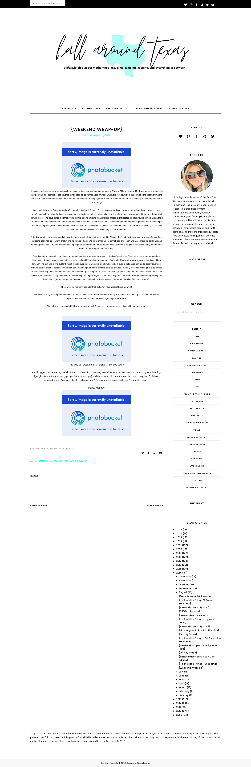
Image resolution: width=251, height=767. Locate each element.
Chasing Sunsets (196, 365)
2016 (178, 564)
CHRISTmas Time (197, 351)
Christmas (197, 372)
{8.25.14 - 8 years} (189, 611)
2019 (178, 553)
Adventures (196, 343)
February (184, 691)
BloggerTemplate (143, 763)
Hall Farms (197, 401)
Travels (196, 451)
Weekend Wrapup (78, 461)
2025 (196, 336)
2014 (179, 572)
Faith (197, 379)
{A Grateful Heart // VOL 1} (194, 626)
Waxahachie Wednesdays (197, 473)
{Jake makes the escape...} (195, 615)
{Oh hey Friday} (188, 652)
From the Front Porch (197, 394)
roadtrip (196, 480)
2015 (178, 568)
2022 (179, 541)
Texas (196, 430)
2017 (178, 560)
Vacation (196, 458)
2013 (178, 699)
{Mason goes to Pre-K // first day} (199, 630)
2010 (178, 710)
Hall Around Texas (58, 461)
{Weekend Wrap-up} (191, 667)
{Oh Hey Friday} (188, 634)
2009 (179, 714)
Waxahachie (197, 466)
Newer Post (39, 505)
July (181, 671)
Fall (196, 386)
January (183, 695)
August (183, 592)
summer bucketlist (197, 487)
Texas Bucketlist (197, 437)
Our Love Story (197, 408)
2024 (179, 533)
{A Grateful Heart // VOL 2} (195, 607)
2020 (179, 549)
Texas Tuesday (196, 444)
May (181, 679)
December (185, 576)
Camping (42, 461)
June (181, 675)
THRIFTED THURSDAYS (196, 422)
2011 (178, 707)
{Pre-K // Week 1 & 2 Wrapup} (196, 596)
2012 (178, 703)
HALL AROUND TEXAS (117, 763)
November (185, 580)
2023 (179, 537)
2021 (178, 545)
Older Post (154, 505)
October (184, 584)
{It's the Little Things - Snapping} (198, 663)
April (181, 683)
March (182, 687)
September (185, 588)
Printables (197, 415)
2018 (178, 557)
